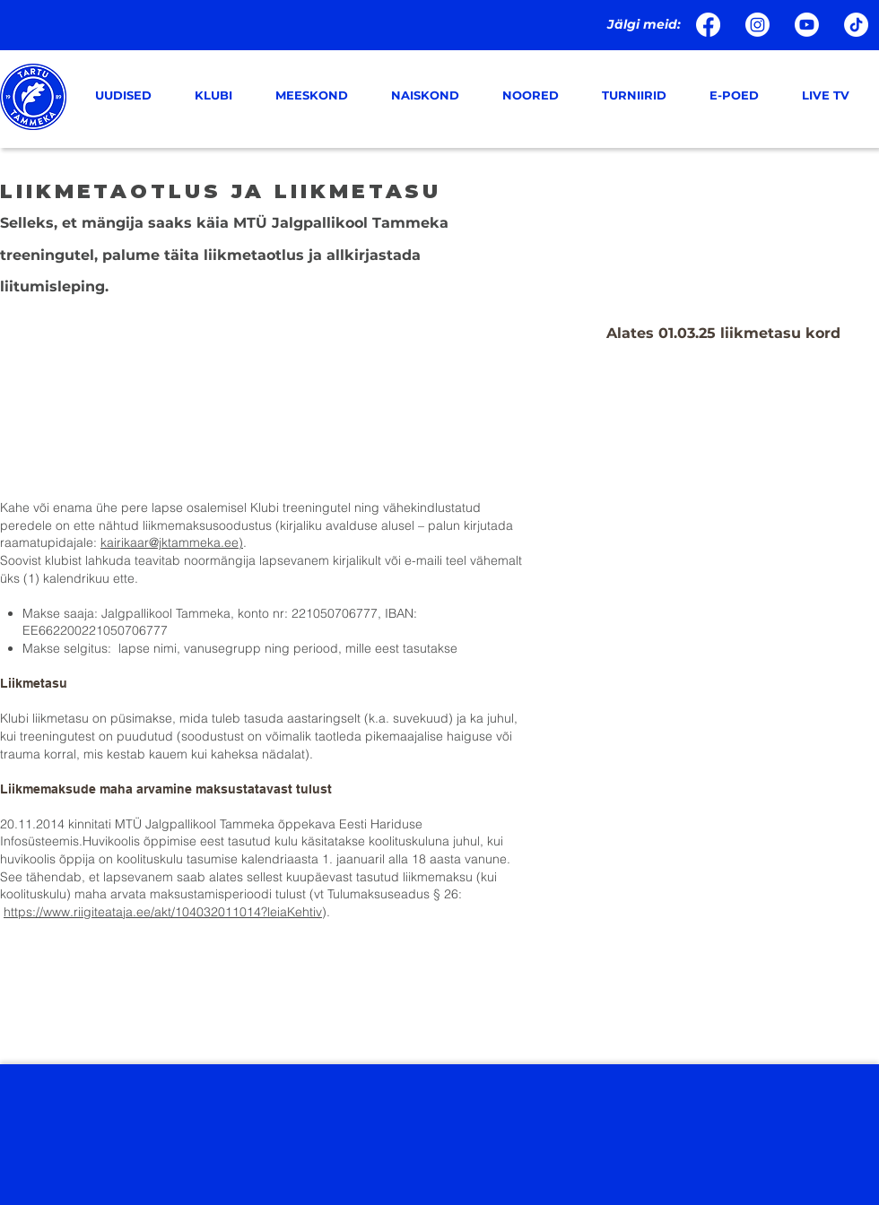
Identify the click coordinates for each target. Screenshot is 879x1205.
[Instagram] (757, 25)
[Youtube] (807, 25)
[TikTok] (856, 25)
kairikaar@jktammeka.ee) (171, 542)
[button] (221, 95)
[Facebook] (708, 25)
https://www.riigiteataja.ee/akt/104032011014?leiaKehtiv (163, 912)
